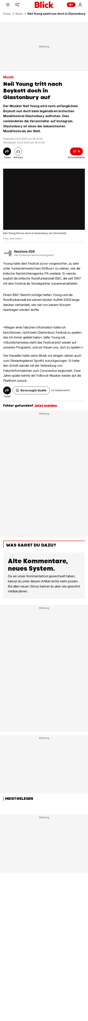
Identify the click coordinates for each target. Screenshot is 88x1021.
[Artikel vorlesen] (18, 151)
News (19, 13)
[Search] (17, 4)
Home (7, 13)
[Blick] (44, 4)
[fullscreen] (44, 199)
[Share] (7, 151)
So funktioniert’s (60, 390)
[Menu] (8, 4)
